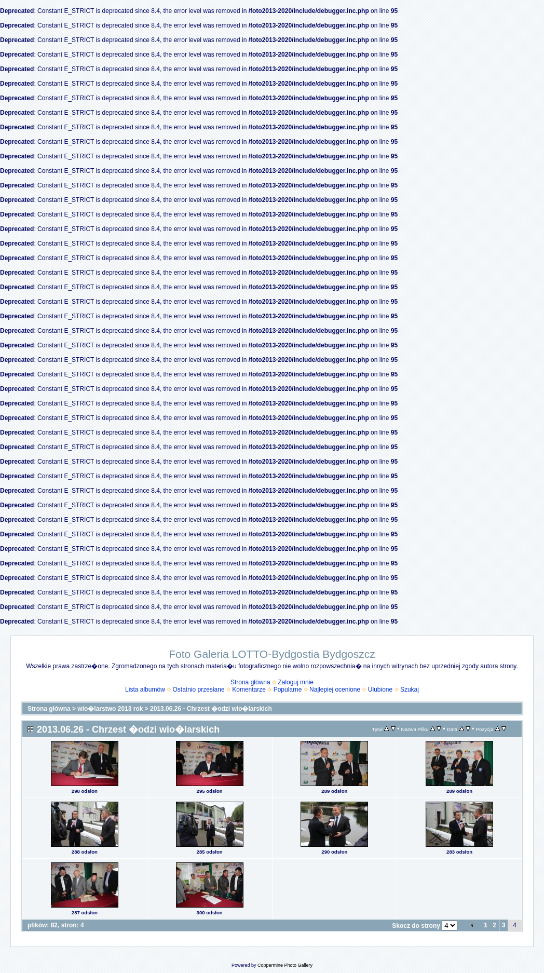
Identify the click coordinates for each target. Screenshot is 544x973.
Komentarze (249, 689)
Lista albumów (145, 689)
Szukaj (409, 689)
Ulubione (380, 689)
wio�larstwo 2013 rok (110, 708)
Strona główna (250, 682)
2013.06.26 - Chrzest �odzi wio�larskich (211, 708)
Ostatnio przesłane (199, 689)
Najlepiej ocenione (334, 689)
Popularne (288, 689)
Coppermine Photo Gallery (284, 965)
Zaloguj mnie (296, 682)
